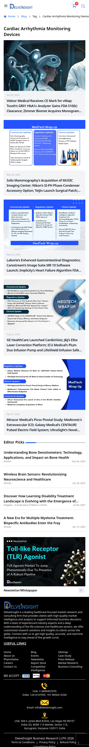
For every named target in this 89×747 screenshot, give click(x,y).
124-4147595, (38, 694)
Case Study (65, 655)
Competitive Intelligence (38, 668)
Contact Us (11, 666)
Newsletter (38, 659)
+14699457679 (47, 691)
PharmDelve (12, 659)
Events (35, 655)
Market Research (69, 663)
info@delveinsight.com (48, 707)
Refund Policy (68, 742)
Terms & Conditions (23, 742)
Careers (9, 663)
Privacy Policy (47, 742)
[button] (80, 590)
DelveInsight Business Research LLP (39, 738)
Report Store (39, 663)
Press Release (67, 659)
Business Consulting (71, 666)
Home (9, 16)
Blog (24, 16)
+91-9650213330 (57, 694)
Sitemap (63, 652)
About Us (10, 655)
